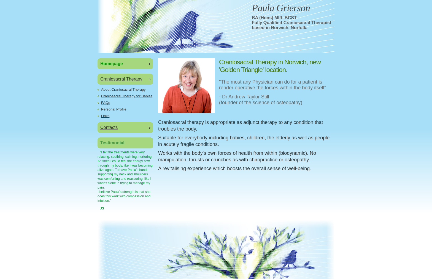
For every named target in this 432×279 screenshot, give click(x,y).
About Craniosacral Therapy (123, 89)
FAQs (105, 103)
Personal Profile (113, 109)
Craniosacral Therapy (121, 79)
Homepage (111, 63)
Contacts (109, 127)
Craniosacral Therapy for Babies (126, 96)
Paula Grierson (281, 7)
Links (105, 116)
